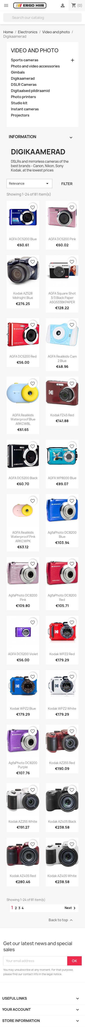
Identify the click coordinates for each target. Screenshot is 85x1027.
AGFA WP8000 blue (62, 478)
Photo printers (23, 97)
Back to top (61, 920)
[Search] (42, 17)
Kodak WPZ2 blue (23, 708)
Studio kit (19, 103)
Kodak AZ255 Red (62, 763)
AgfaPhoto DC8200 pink (23, 597)
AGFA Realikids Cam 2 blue (62, 358)
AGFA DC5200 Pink (62, 239)
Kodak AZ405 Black (62, 821)
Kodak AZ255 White (23, 821)
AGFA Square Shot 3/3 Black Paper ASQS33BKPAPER (62, 297)
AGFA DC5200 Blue (23, 239)
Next (71, 908)
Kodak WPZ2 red (62, 654)
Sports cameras (24, 60)
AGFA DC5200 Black (23, 478)
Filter (67, 183)
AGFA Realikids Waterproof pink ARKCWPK (23, 536)
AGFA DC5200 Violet (23, 654)
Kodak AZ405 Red (23, 876)
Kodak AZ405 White (62, 876)
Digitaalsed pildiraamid (30, 90)
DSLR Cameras (24, 84)
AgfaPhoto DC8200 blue (62, 534)
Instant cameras (25, 109)
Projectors (20, 115)
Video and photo (34, 50)
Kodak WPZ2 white (62, 708)
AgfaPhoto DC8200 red (62, 597)
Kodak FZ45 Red (62, 415)
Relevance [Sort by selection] (29, 183)
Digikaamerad (23, 78)
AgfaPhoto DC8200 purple (23, 765)
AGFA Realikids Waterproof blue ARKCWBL (23, 419)
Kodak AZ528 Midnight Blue (23, 295)
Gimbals (18, 72)
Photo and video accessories (35, 66)
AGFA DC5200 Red (23, 356)
